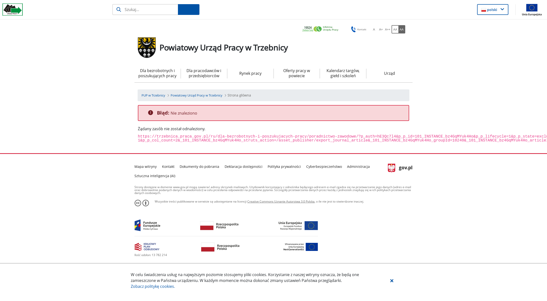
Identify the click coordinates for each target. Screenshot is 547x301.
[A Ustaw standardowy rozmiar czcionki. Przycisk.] (374, 29)
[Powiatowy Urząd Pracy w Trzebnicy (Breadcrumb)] (196, 95)
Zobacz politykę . (153, 286)
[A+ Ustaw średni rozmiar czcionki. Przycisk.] (381, 29)
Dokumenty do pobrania (199, 166)
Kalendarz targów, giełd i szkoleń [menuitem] (343, 73)
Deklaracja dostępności (244, 166)
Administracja (358, 166)
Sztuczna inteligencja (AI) (154, 175)
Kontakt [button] (358, 29)
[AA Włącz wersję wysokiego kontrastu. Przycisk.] (401, 29)
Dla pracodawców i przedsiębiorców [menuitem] (203, 73)
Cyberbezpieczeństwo (324, 166)
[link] (321, 29)
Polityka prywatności (284, 166)
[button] (391, 280)
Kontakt (168, 166)
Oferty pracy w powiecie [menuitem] (296, 73)
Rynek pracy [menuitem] (250, 73)
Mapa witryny (145, 166)
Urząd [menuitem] (389, 73)
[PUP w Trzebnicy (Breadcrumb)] (153, 95)
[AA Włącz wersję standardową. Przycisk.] (395, 29)
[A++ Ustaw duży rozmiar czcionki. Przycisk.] (388, 29)
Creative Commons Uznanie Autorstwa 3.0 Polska (281, 201)
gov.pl (400, 168)
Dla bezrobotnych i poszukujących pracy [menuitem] (157, 73)
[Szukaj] (145, 9)
